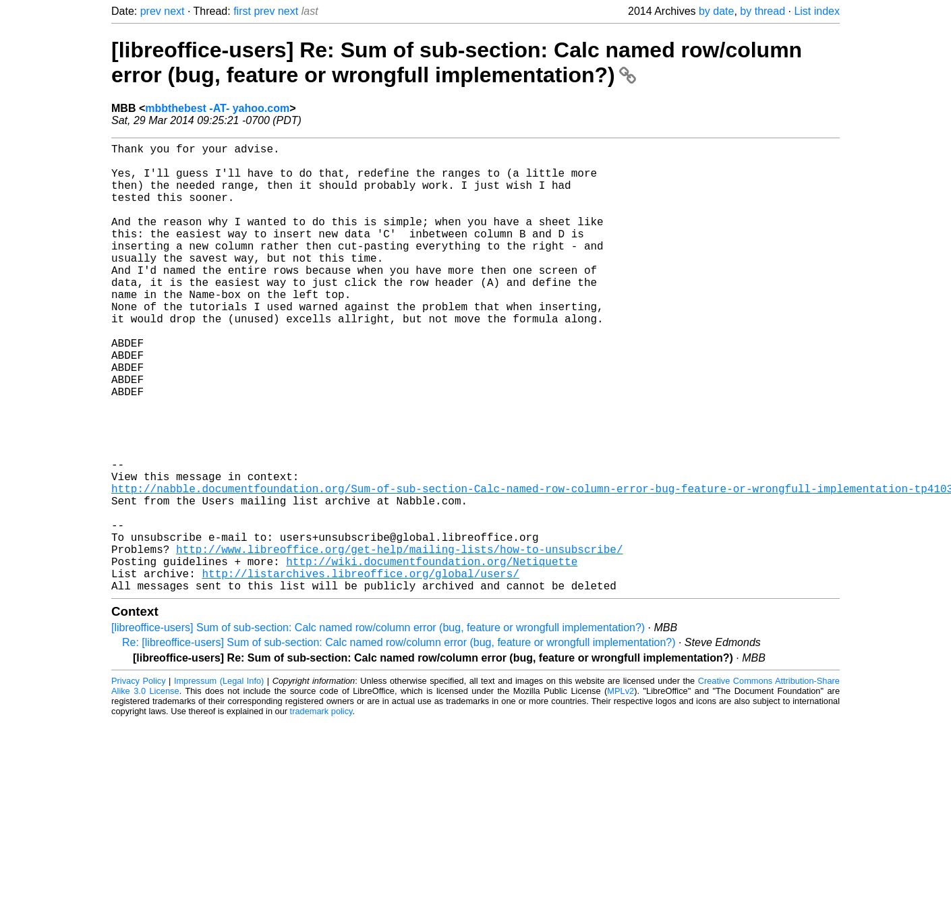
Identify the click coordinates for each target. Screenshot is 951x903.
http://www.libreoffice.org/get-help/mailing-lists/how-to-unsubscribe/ (399, 640)
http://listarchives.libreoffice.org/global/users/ (360, 670)
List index (817, 11)
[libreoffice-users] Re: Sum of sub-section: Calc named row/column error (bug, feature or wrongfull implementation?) (456, 62)
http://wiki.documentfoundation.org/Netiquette (431, 655)
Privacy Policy (138, 781)
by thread (762, 11)
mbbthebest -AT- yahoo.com (217, 108)
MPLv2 (620, 791)
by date (716, 11)
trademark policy (321, 811)
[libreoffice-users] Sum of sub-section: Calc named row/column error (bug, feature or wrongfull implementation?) (378, 727)
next (174, 11)
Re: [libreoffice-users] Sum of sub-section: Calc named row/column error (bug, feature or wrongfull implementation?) (399, 742)
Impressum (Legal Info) (219, 781)
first (242, 11)
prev (150, 11)
